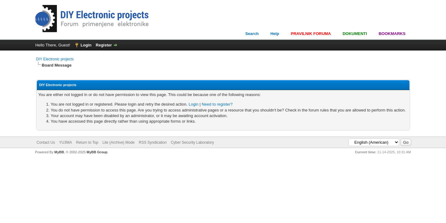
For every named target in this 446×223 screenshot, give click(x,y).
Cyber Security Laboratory (192, 142)
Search (252, 33)
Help (274, 33)
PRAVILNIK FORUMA (311, 33)
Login (86, 45)
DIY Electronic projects (55, 59)
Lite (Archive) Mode (119, 142)
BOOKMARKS (391, 33)
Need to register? (217, 104)
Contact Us (46, 142)
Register (104, 45)
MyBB (59, 152)
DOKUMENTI (355, 33)
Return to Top (87, 142)
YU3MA (65, 142)
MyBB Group (97, 152)
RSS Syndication (153, 142)
